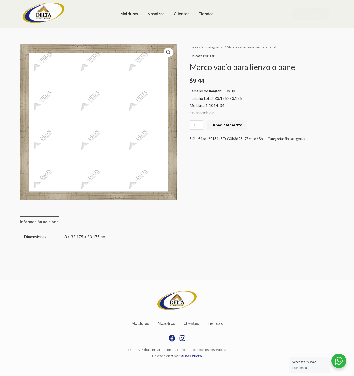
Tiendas (215, 323)
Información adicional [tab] (39, 221)
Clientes (191, 323)
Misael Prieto (191, 356)
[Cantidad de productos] (197, 124)
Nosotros (166, 323)
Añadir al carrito (227, 124)
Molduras (140, 323)
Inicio (194, 47)
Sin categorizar (213, 47)
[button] (168, 52)
